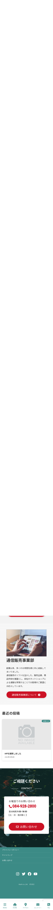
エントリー (37, 906)
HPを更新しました (13, 753)
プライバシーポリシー (10, 850)
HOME (15, 906)
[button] (26, 827)
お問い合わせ (7, 860)
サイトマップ (7, 855)
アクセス (25, 906)
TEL (48, 906)
